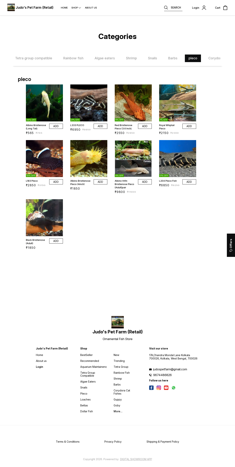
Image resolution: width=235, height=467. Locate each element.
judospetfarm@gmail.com (170, 369)
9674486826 (162, 375)
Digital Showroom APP (136, 459)
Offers (231, 245)
